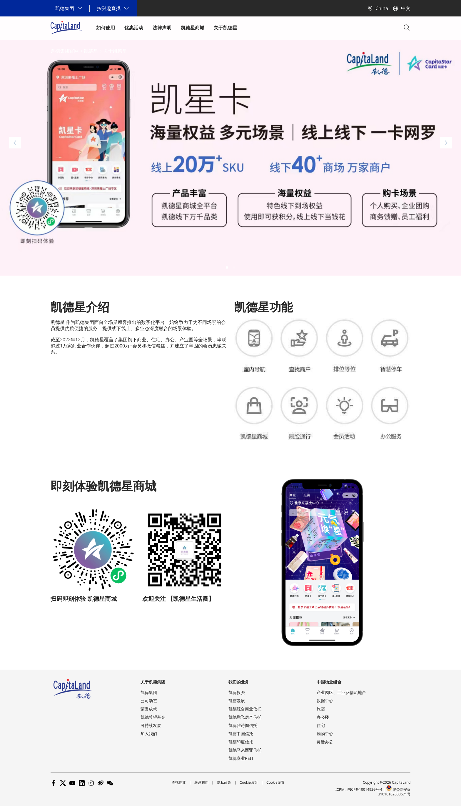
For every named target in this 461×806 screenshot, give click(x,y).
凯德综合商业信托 (244, 709)
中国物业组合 (329, 682)
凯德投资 (236, 692)
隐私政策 (224, 782)
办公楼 (323, 717)
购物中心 (325, 733)
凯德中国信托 (240, 733)
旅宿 (321, 709)
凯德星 (91, 51)
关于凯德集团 (153, 682)
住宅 (321, 725)
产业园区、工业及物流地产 (341, 692)
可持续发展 (151, 725)
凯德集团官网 (65, 51)
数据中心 (325, 700)
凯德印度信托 (240, 742)
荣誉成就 (149, 709)
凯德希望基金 (153, 717)
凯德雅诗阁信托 (242, 725)
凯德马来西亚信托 (244, 750)
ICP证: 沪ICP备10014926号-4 (359, 789)
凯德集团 (149, 692)
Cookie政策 (249, 782)
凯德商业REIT (241, 758)
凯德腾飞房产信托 (244, 717)
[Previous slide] (15, 142)
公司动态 (149, 700)
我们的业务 (238, 682)
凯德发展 (236, 700)
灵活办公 (325, 742)
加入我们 (149, 733)
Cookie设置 (275, 782)
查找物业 (179, 782)
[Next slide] (446, 142)
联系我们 (201, 782)
